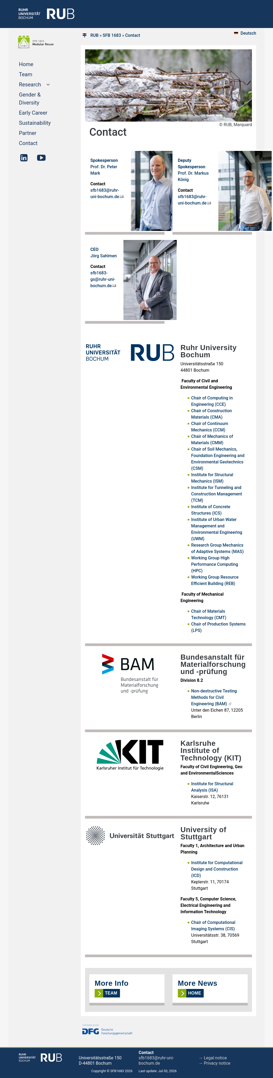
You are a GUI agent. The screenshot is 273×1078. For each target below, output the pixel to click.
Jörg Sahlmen (103, 255)
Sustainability (41, 122)
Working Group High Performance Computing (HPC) (214, 564)
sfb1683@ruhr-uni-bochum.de (156, 1060)
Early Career (41, 112)
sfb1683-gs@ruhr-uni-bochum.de (102, 279)
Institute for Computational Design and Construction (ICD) (217, 869)
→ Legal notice (213, 1057)
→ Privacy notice (215, 1063)
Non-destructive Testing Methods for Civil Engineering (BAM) (214, 697)
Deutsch (248, 33)
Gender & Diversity (39, 98)
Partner (38, 132)
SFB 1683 (112, 35)
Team (36, 74)
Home (36, 63)
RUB (94, 35)
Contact (38, 142)
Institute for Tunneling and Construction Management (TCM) (216, 494)
